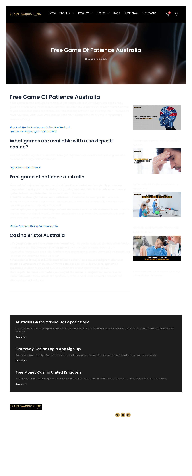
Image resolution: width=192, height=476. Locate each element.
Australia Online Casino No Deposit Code (52, 322)
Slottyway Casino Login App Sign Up (48, 348)
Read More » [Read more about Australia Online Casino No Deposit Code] (21, 337)
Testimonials (131, 13)
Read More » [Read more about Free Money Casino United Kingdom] (21, 384)
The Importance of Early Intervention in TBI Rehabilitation (157, 221)
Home (52, 13)
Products (85, 13)
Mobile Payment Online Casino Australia (34, 226)
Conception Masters (149, 458)
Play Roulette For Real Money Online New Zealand (40, 127)
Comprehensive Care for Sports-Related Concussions (156, 265)
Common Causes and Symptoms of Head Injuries (156, 178)
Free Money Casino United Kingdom (48, 372)
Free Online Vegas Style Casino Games (33, 131)
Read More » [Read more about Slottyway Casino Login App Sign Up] (21, 360)
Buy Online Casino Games (25, 167)
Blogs (116, 13)
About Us (67, 13)
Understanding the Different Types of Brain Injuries (157, 134)
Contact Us (149, 13)
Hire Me (103, 13)
